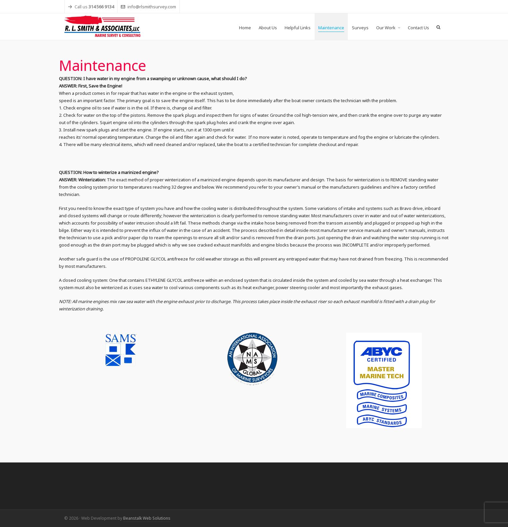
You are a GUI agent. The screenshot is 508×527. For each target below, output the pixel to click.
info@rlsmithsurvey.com (148, 7)
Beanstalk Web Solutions (146, 518)
